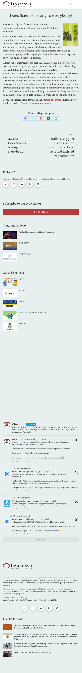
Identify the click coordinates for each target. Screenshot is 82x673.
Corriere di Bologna (21, 501)
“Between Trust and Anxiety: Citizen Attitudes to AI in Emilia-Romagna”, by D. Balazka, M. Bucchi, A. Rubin (45, 626)
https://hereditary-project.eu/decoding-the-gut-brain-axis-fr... (52, 487)
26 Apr (44, 439)
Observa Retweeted (21, 468)
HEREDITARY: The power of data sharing (32, 653)
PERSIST (23, 324)
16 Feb (53, 501)
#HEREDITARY (20, 481)
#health (58, 458)
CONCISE (23, 301)
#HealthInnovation (46, 458)
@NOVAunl (71, 526)
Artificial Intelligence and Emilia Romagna (36, 232)
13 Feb (46, 519)
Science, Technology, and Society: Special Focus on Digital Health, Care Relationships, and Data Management (45, 645)
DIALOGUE (24, 243)
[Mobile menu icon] (76, 4)
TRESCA (22, 290)
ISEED (21, 279)
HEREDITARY (25, 254)
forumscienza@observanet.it (36, 103)
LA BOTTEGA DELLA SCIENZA (32, 313)
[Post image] (10, 235)
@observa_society (29, 439)
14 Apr (46, 472)
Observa (16, 439)
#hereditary (33, 458)
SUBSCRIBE (41, 212)
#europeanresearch (20, 458)
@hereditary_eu (33, 472)
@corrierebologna (39, 501)
